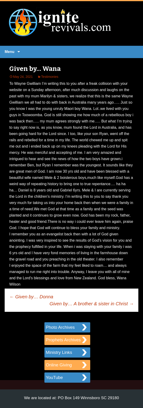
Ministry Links (59, 352)
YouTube (54, 377)
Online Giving (59, 364)
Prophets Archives (63, 339)
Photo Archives (60, 327)
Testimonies (49, 77)
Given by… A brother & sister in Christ (92, 303)
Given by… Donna (31, 296)
